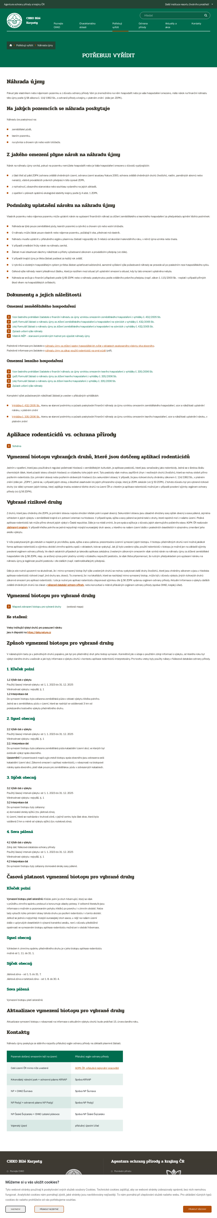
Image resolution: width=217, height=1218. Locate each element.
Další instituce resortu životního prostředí (187, 4)
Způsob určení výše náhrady (27, 331)
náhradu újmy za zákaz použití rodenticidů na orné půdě (75, 350)
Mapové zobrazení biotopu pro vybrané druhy (36, 606)
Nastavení (15, 1209)
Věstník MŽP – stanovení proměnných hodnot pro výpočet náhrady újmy (51, 335)
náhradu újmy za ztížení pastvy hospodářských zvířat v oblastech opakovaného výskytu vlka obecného (99, 345)
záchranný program (17, 527)
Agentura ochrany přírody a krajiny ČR (24, 4)
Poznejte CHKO (17, 1171)
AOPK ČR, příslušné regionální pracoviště (97, 1067)
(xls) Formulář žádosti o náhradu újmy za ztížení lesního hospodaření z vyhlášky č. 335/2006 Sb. (64, 380)
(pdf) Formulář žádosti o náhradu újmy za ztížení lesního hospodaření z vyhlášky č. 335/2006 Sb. (64, 376)
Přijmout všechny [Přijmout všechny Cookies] (197, 1209)
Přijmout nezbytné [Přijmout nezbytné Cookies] (49, 1209)
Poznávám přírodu (122, 1171)
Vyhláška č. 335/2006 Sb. (26, 416)
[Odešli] (206, 15)
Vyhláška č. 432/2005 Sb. (26, 405)
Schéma (16, 445)
